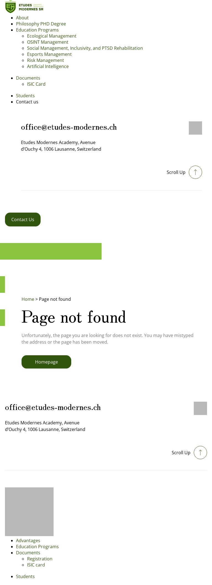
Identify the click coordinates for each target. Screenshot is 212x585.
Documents (28, 78)
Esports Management (49, 54)
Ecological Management (51, 36)
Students (25, 96)
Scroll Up (176, 172)
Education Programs (37, 30)
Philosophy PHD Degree (41, 24)
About (22, 18)
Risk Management (45, 60)
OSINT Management (47, 42)
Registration (39, 559)
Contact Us (22, 219)
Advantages (28, 540)
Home (28, 299)
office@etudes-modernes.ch (69, 126)
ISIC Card (36, 84)
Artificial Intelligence (48, 66)
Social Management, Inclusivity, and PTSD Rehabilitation (85, 48)
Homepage (46, 362)
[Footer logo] (29, 534)
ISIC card (36, 565)
